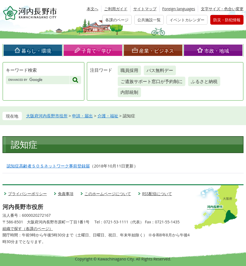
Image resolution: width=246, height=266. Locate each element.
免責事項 (65, 193)
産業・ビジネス (156, 50)
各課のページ (117, 19)
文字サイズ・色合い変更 (222, 8)
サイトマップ (145, 8)
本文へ (92, 8)
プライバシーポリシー (27, 193)
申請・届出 (82, 115)
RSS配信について (157, 193)
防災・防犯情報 (226, 19)
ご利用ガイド (115, 8)
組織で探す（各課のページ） (27, 228)
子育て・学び (96, 50)
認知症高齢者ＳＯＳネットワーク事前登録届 (48, 166)
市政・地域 (216, 50)
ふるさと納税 (204, 81)
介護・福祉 (108, 115)
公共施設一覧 (149, 19)
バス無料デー (160, 70)
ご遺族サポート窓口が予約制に (152, 81)
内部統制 (129, 92)
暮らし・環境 (36, 50)
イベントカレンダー (187, 19)
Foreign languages (178, 8)
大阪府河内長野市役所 (47, 115)
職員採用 (129, 70)
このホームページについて (107, 193)
